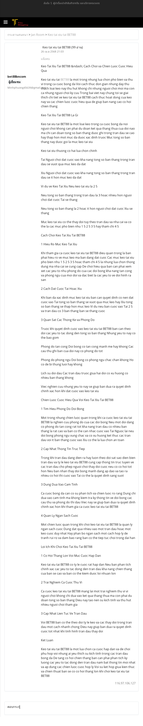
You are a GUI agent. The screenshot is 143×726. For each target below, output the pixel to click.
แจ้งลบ (45, 59)
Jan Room (38, 35)
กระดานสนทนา (17, 35)
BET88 (65, 79)
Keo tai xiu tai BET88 (62, 35)
